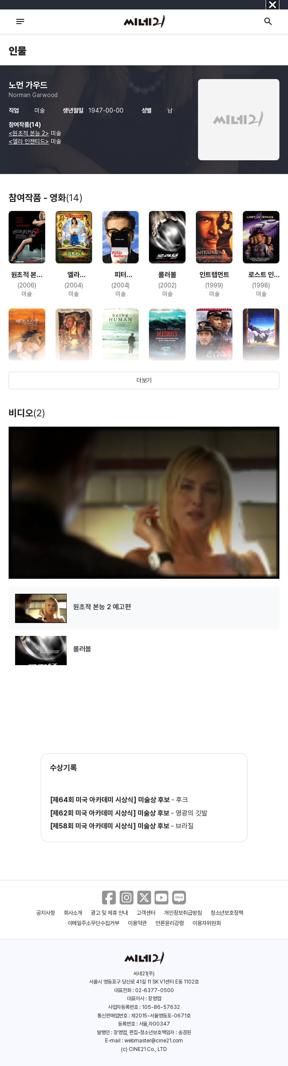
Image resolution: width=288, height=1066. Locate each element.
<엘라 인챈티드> (29, 141)
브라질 (185, 826)
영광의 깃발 (191, 813)
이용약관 (137, 923)
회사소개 (73, 913)
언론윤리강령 (169, 923)
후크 (182, 800)
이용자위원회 (206, 923)
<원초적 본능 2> (29, 133)
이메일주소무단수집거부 (94, 923)
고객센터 (145, 913)
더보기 (144, 380)
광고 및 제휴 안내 (109, 913)
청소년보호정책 (227, 913)
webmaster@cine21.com (153, 1041)
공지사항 (45, 913)
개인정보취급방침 (183, 913)
